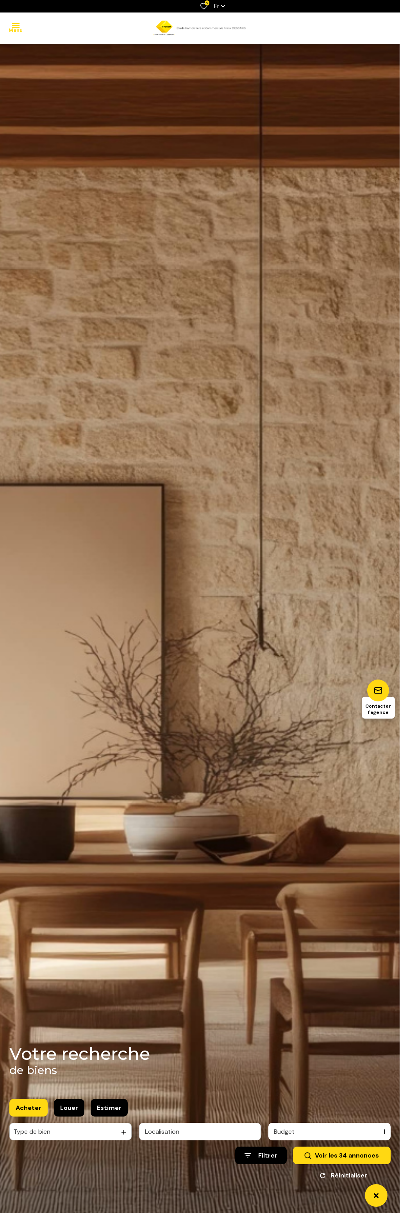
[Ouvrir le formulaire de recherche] (261, 1157)
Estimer (109, 1109)
